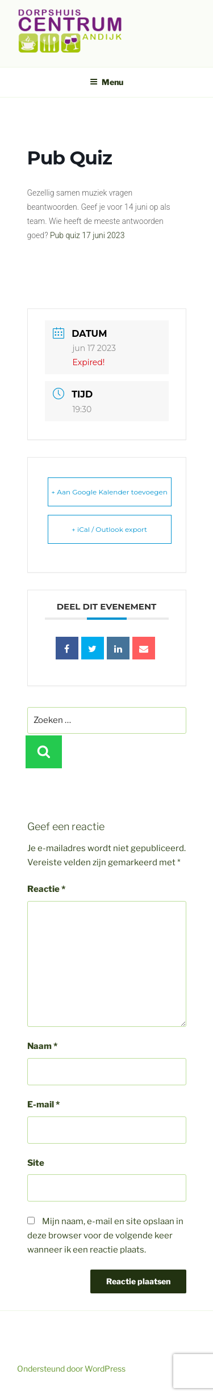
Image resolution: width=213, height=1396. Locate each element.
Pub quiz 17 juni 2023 (87, 235)
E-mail (43, 1104)
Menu (106, 82)
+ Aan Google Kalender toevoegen (109, 492)
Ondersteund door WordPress (71, 1368)
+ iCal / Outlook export (109, 529)
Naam (42, 1046)
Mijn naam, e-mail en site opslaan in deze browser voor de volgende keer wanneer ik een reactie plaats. (105, 1235)
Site (35, 1163)
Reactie (46, 889)
